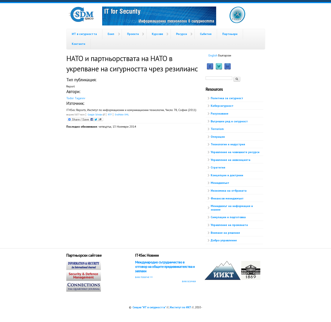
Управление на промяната (229, 225)
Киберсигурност (222, 106)
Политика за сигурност (227, 98)
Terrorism (217, 129)
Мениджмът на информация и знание (232, 207)
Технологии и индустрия (228, 144)
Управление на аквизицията (230, 160)
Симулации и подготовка (228, 217)
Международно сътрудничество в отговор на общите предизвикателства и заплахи (165, 267)
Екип (111, 34)
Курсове (157, 34)
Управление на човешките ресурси (235, 152)
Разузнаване (219, 113)
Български (224, 55)
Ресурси (181, 34)
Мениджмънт (220, 183)
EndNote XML (122, 114)
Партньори (229, 34)
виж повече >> (144, 277)
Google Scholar (96, 114)
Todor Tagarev (75, 98)
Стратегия (218, 167)
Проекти (133, 34)
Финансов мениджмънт (227, 198)
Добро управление (224, 240)
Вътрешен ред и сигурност (229, 121)
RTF (110, 114)
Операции (218, 137)
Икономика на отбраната (229, 190)
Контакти (78, 44)
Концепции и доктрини (227, 175)
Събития (206, 34)
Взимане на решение (225, 233)
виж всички (189, 281)
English (213, 55)
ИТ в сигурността (84, 34)
